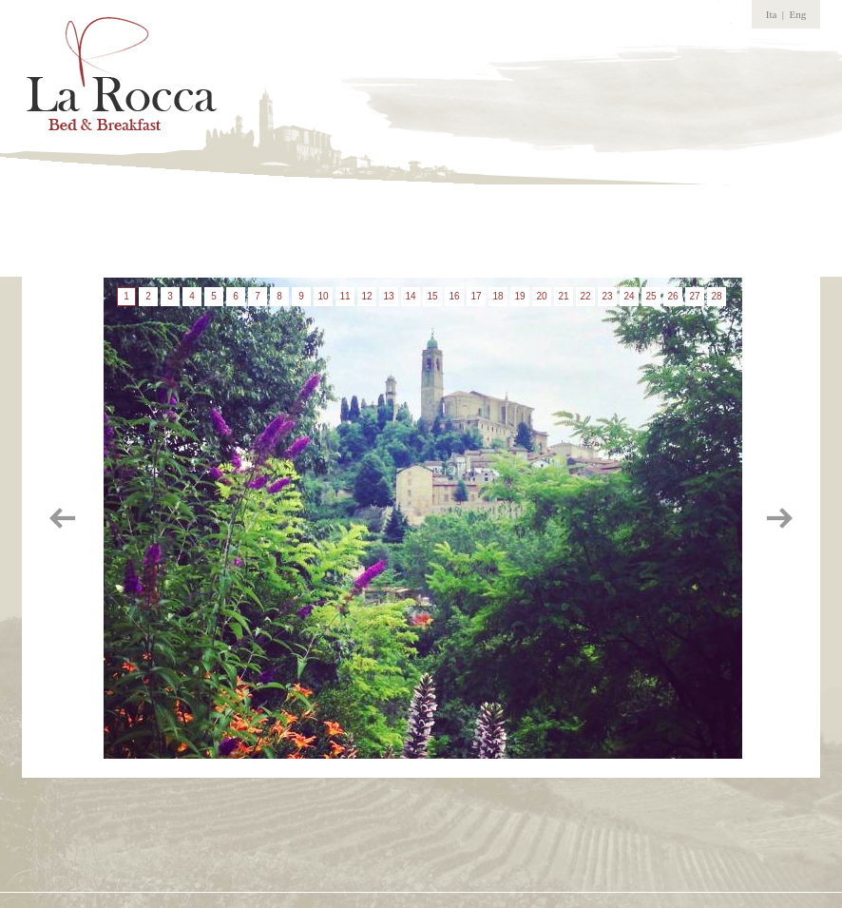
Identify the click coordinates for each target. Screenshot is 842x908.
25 (650, 296)
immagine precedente (64, 518)
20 (541, 296)
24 (628, 296)
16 (454, 296)
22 (585, 296)
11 (344, 296)
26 (672, 296)
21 (563, 296)
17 (475, 296)
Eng (798, 14)
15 (432, 296)
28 (716, 296)
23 (607, 296)
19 (519, 296)
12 (366, 296)
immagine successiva (777, 518)
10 (322, 296)
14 (410, 296)
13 (388, 296)
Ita (771, 14)
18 (497, 296)
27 (694, 296)
